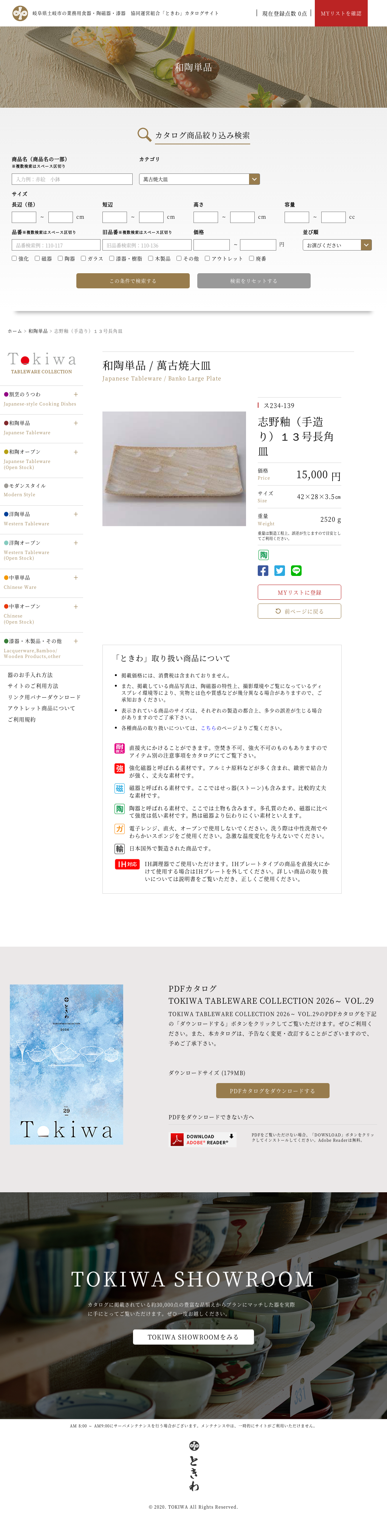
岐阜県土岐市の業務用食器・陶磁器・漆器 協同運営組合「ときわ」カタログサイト (126, 13)
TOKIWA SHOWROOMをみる (193, 1336)
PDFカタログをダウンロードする (273, 1090)
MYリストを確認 (341, 13)
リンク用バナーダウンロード (44, 697)
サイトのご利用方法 (33, 685)
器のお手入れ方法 (30, 674)
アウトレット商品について (42, 708)
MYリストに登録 (300, 592)
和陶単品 (38, 331)
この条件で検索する (133, 280)
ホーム (15, 331)
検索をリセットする (254, 280)
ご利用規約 (22, 719)
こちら (209, 727)
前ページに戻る (299, 611)
